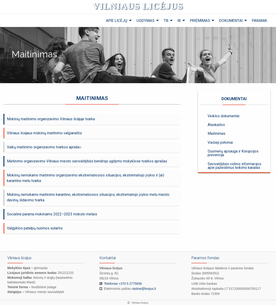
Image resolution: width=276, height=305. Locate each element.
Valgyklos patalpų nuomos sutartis (35, 228)
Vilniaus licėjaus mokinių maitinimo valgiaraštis (44, 133)
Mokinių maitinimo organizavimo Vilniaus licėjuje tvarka (51, 119)
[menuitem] (117, 20)
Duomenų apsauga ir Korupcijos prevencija (233, 153)
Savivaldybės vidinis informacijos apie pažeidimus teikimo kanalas (234, 166)
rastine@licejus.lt (144, 288)
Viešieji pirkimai (220, 142)
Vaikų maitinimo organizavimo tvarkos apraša (43, 147)
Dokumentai (234, 101)
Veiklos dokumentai (223, 116)
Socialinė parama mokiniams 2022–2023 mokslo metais (52, 214)
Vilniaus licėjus (138, 6)
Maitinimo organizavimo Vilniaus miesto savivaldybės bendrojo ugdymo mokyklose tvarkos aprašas (87, 161)
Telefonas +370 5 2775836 (123, 283)
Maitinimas (216, 133)
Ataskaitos (216, 125)
